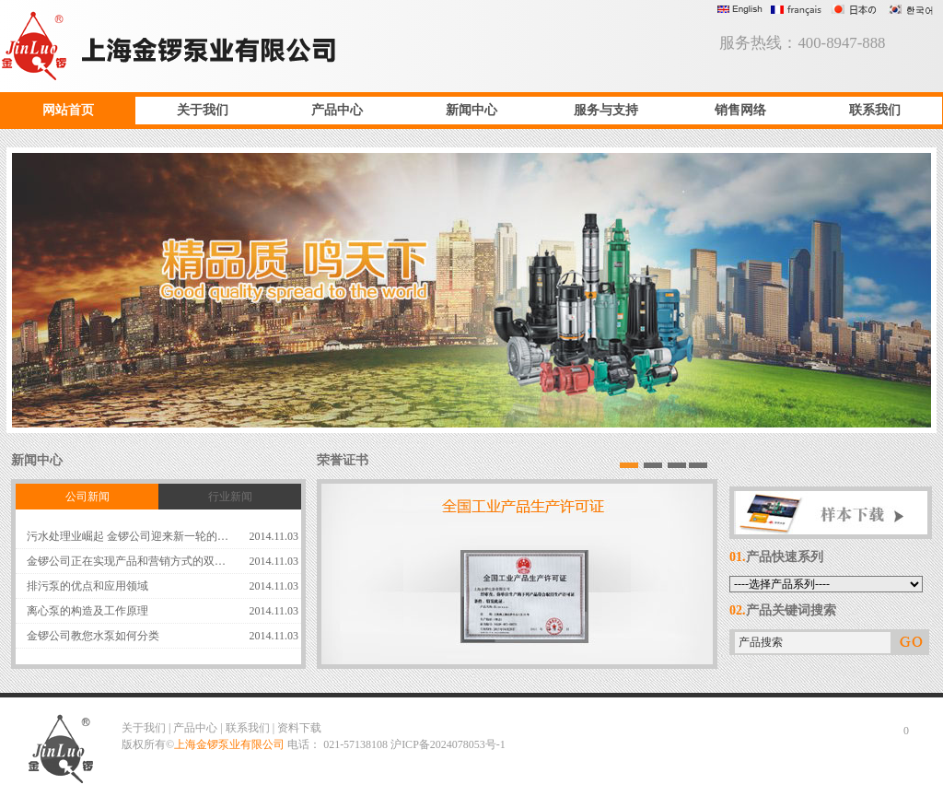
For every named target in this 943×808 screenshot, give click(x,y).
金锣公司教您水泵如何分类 (93, 635)
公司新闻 (87, 496)
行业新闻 (230, 496)
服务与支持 (606, 110)
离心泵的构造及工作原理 (87, 610)
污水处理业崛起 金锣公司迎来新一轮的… (127, 536)
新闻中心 (471, 110)
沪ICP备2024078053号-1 (448, 744)
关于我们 (202, 110)
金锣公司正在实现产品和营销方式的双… (126, 561)
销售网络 (740, 110)
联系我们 (875, 110)
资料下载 (299, 727)
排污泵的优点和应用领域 (87, 586)
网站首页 (68, 110)
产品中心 (337, 110)
